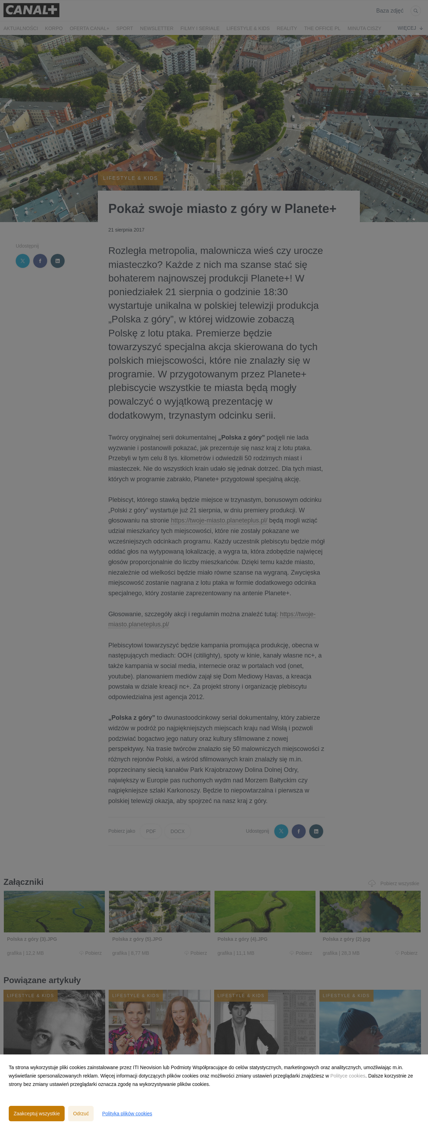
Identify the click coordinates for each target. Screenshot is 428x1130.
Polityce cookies (347, 1076)
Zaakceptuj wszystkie (37, 1113)
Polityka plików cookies (127, 1113)
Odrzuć (81, 1113)
